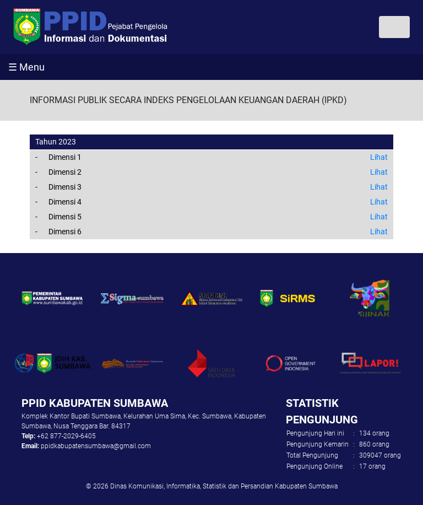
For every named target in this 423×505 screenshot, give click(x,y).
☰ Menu (26, 67)
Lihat (379, 157)
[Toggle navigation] (394, 27)
